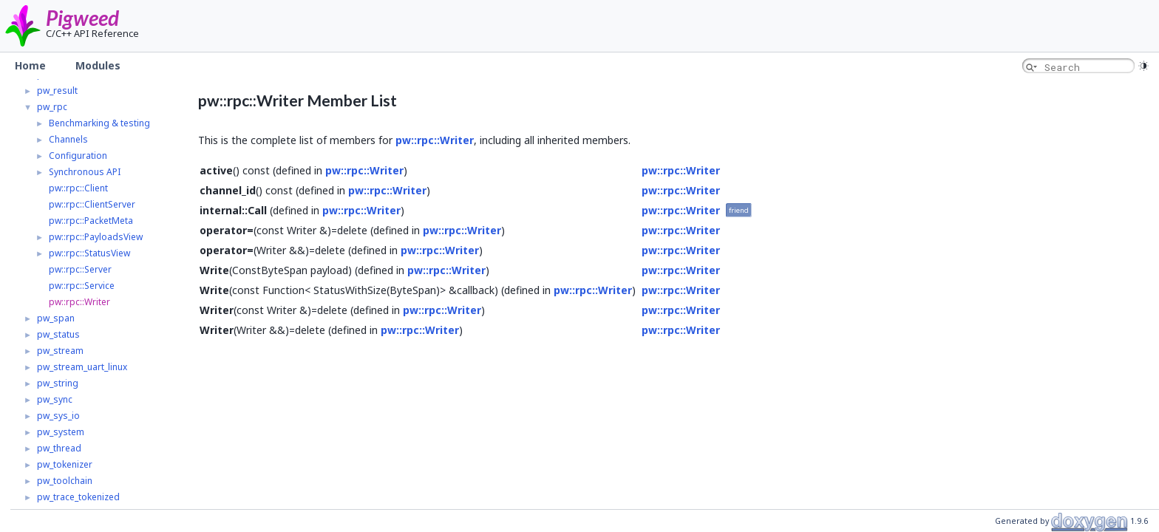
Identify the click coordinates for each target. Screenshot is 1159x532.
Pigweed (82, 17)
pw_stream (60, 350)
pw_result (57, 90)
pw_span (56, 318)
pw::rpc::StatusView (89, 253)
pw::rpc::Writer (79, 302)
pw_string (57, 383)
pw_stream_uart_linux (82, 367)
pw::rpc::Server (80, 269)
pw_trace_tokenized (78, 497)
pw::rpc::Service (82, 285)
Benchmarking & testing (99, 123)
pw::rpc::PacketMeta (91, 220)
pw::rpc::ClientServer (92, 204)
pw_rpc (52, 106)
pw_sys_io (58, 415)
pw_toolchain (64, 480)
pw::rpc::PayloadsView (96, 237)
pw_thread (59, 448)
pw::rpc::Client (78, 188)
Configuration (78, 155)
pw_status (58, 334)
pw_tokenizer (64, 464)
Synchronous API (84, 172)
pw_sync (54, 399)
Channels (68, 139)
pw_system (60, 432)
